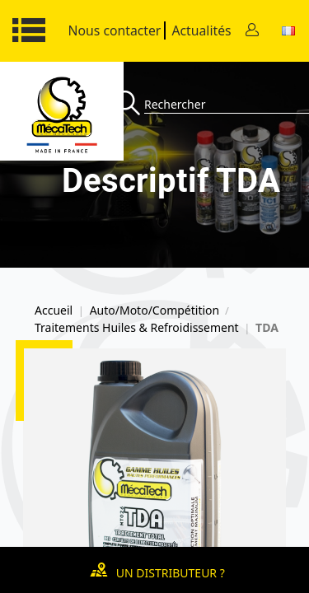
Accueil (54, 310)
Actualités (201, 30)
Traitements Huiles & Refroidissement (137, 328)
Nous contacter (115, 30)
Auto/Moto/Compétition (155, 310)
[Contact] (252, 31)
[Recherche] (129, 104)
